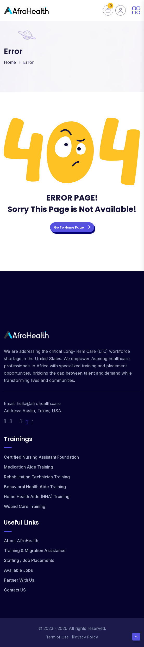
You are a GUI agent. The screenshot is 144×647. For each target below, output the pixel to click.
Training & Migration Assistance (35, 550)
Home (10, 62)
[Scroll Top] (136, 637)
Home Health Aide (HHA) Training (37, 496)
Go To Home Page (72, 227)
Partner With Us (19, 580)
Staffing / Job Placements (29, 560)
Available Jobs (18, 570)
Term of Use (57, 637)
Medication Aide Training (28, 467)
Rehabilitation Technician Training (37, 476)
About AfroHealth (21, 540)
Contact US (15, 590)
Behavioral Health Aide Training (35, 486)
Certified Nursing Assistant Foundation (41, 457)
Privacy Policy (85, 637)
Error (28, 62)
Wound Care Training (24, 506)
